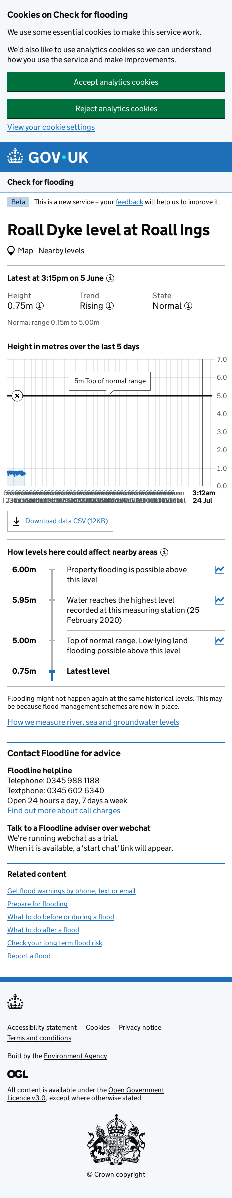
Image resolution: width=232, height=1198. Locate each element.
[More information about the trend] (109, 305)
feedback (129, 201)
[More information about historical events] (164, 552)
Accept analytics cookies (116, 82)
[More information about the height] (39, 305)
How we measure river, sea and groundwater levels (93, 722)
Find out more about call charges (63, 810)
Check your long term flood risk (54, 942)
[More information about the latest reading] (110, 278)
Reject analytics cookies (116, 108)
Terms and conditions (39, 1037)
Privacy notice (140, 1027)
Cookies (98, 1027)
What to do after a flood (43, 929)
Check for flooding (40, 182)
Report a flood (29, 955)
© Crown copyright (116, 1174)
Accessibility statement (42, 1027)
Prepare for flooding (37, 903)
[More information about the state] (188, 305)
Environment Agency (75, 1055)
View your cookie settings (51, 127)
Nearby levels (61, 250)
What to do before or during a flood (60, 916)
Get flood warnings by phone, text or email (71, 890)
